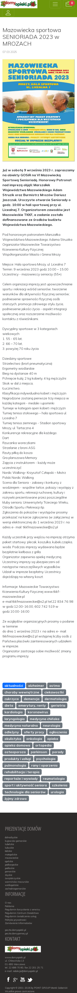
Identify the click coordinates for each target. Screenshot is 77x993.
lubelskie (9, 844)
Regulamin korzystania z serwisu (22, 909)
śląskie (8, 875)
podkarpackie (11, 864)
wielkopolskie (11, 885)
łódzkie (8, 851)
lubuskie (9, 847)
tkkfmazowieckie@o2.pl (40, 527)
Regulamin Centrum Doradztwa (22, 913)
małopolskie (11, 854)
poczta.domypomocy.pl (16, 933)
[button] (69, 4)
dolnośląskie (11, 837)
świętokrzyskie (12, 878)
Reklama (9, 906)
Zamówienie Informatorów (18, 923)
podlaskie (9, 868)
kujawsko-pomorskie (15, 840)
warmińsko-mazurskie (17, 881)
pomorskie (10, 871)
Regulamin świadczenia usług (20, 916)
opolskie (9, 861)
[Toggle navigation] (55, 4)
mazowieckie (11, 857)
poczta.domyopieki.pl (15, 930)
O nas (8, 902)
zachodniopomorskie (15, 888)
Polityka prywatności (15, 919)
